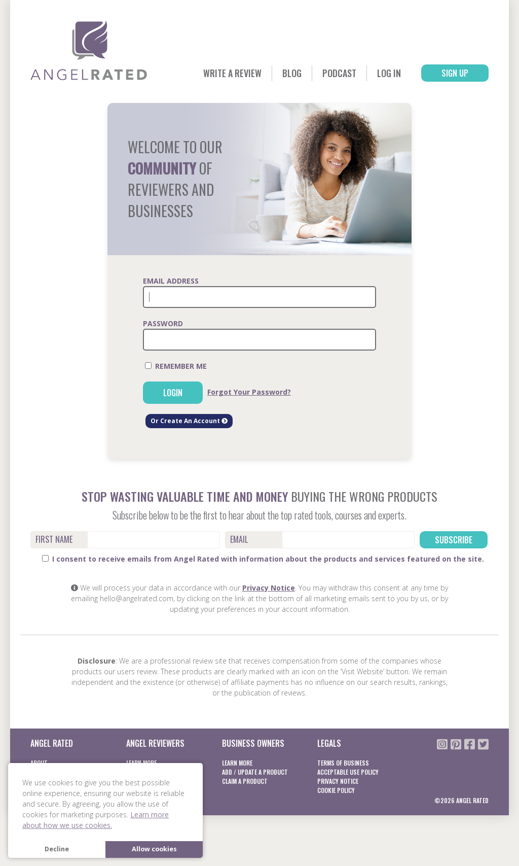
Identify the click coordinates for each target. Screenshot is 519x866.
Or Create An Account (189, 421)
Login (172, 393)
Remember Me (176, 366)
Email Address (171, 281)
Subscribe (453, 540)
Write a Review (232, 73)
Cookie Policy (336, 790)
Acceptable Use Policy (348, 772)
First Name (53, 539)
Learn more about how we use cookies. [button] (95, 820)
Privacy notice (337, 781)
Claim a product (245, 781)
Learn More (237, 762)
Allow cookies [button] (154, 849)
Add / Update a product (255, 772)
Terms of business (343, 762)
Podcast (339, 73)
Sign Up (454, 73)
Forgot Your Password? (249, 392)
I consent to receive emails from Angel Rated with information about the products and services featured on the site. (263, 559)
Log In (389, 73)
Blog (292, 73)
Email (239, 539)
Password (163, 323)
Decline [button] (57, 849)
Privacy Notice (268, 588)
